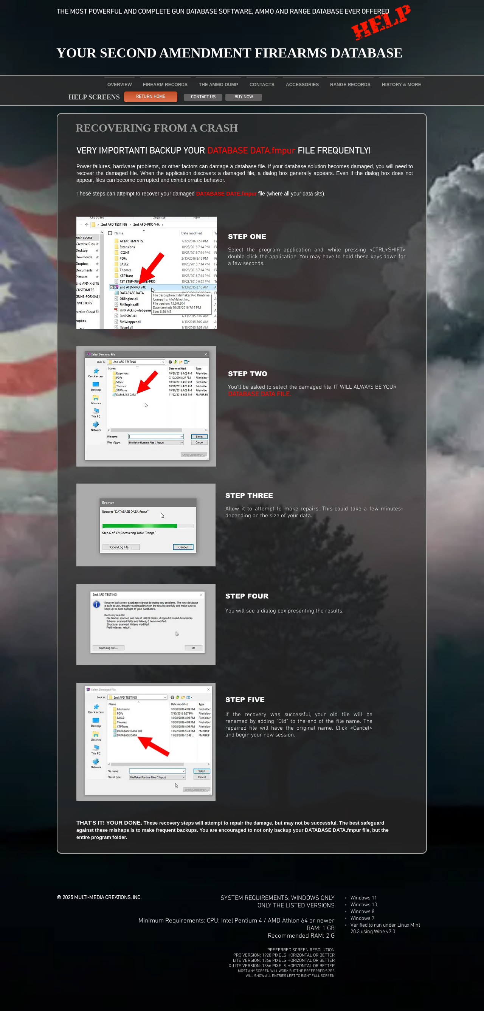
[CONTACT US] (203, 97)
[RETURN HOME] (150, 96)
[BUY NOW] (243, 97)
